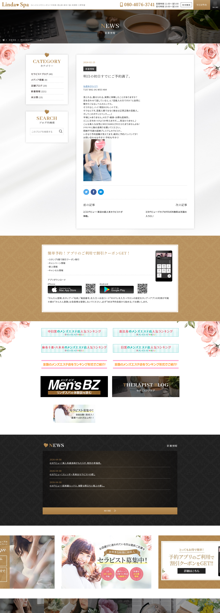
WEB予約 (202, 4)
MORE (107, 510)
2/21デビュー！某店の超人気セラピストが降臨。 (103, 213)
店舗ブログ (36, 85)
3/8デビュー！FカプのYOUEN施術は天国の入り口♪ (166, 213)
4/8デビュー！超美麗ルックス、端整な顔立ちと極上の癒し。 (77, 485)
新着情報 (89, 68)
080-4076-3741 (137, 4)
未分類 (34, 97)
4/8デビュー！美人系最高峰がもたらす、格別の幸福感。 (75, 463)
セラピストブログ (39, 74)
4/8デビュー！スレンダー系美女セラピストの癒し (72, 474)
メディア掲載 (37, 79)
